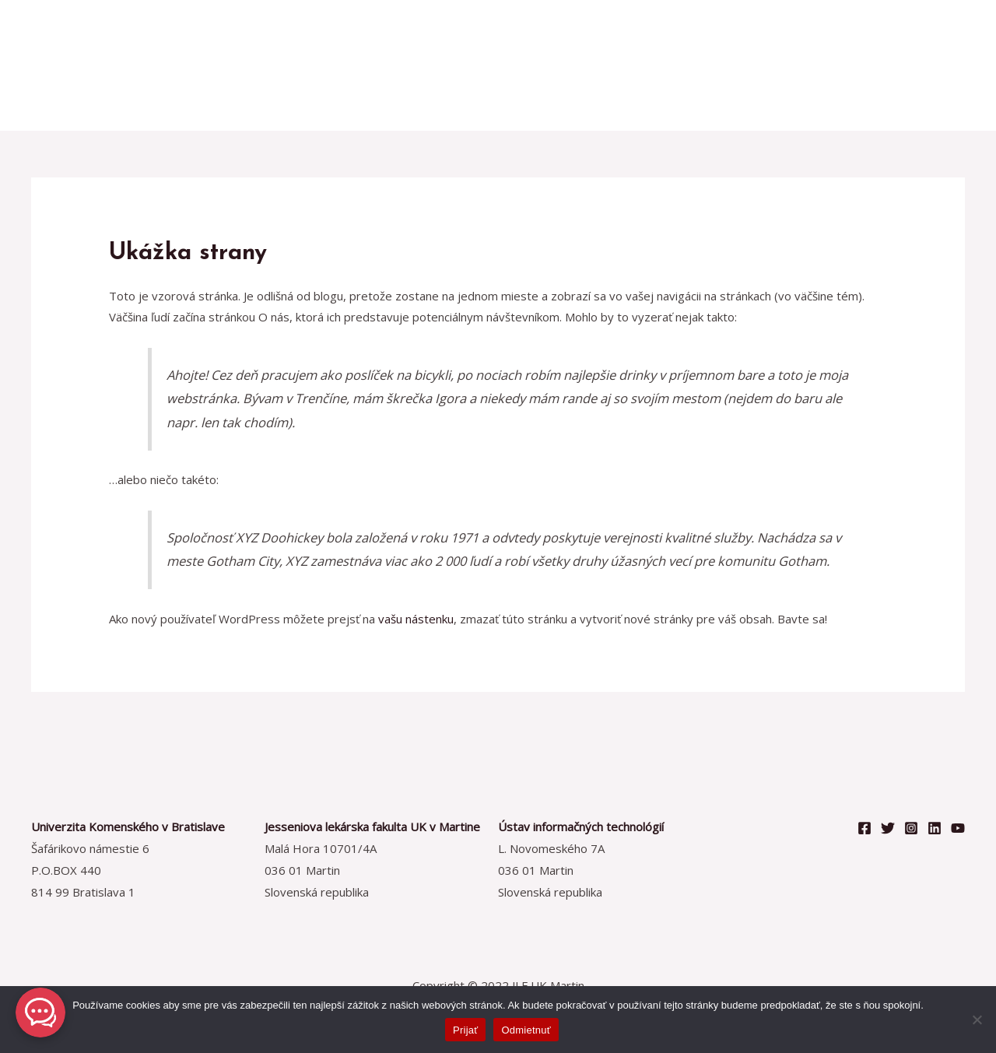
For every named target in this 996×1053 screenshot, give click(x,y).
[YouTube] (958, 828)
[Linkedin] (935, 828)
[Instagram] (911, 828)
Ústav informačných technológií (581, 826)
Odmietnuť (526, 1030)
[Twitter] (888, 828)
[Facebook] (864, 828)
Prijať (465, 1030)
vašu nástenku (416, 619)
